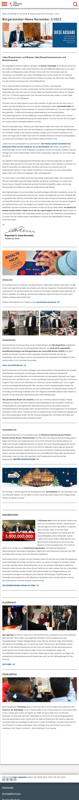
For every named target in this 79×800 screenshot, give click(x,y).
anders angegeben (19, 777)
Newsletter (24, 14)
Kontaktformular (11, 793)
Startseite (7, 787)
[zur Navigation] (4, 4)
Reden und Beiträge (10, 14)
